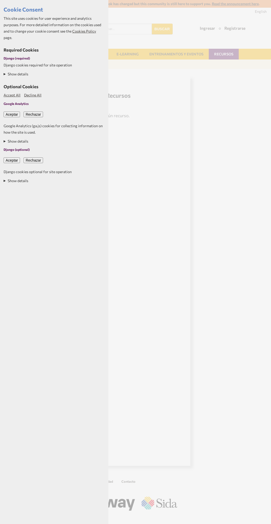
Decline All (32, 95)
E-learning (128, 54)
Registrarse (234, 28)
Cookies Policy (84, 31)
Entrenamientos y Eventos (176, 54)
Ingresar (207, 28)
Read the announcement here (235, 4)
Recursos (223, 54)
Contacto (128, 481)
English (261, 11)
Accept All (12, 95)
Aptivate (172, 518)
